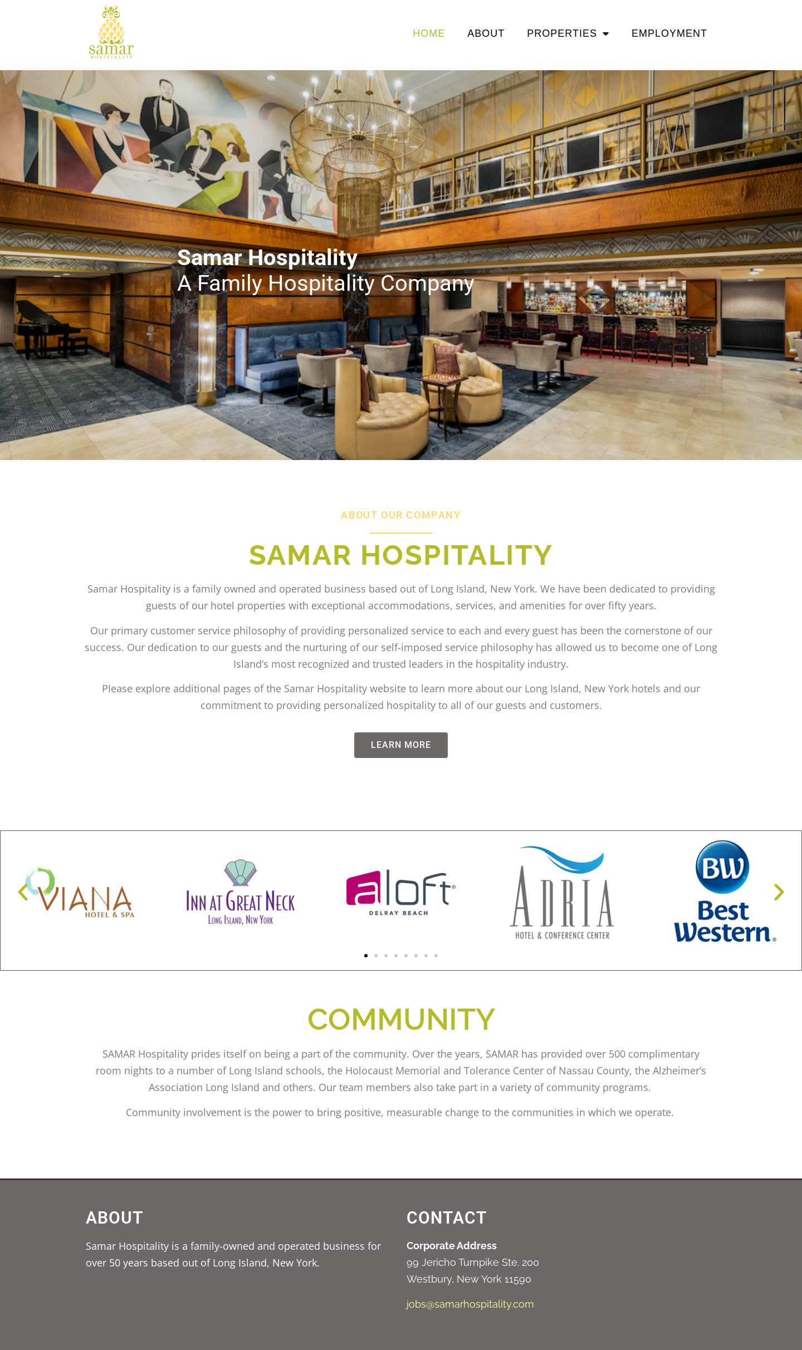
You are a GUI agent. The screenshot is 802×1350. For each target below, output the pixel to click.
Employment (669, 33)
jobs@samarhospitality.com (470, 1304)
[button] (23, 892)
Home (429, 33)
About (486, 33)
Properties (568, 33)
